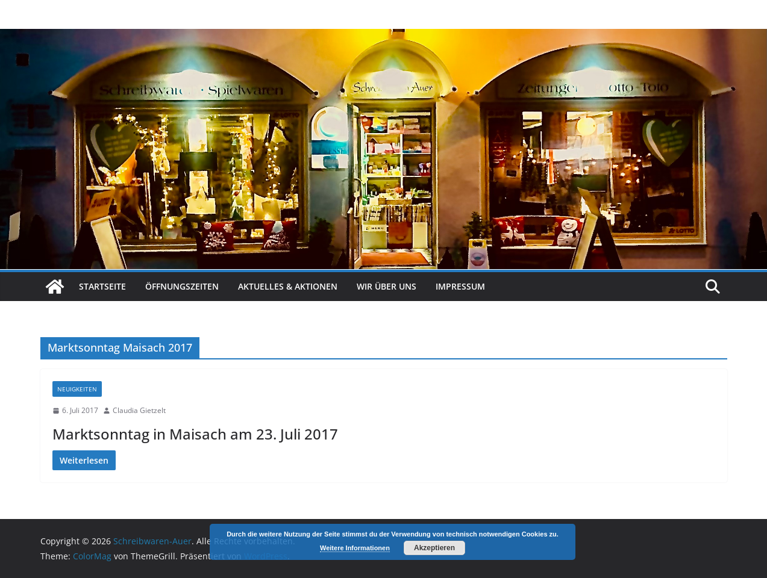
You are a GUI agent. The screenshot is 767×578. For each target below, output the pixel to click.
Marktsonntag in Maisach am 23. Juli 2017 (195, 434)
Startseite (102, 286)
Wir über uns (386, 286)
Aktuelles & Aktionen (287, 286)
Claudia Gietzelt (139, 410)
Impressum (460, 286)
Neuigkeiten (77, 389)
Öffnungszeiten (182, 286)
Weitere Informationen (355, 548)
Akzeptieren (434, 548)
